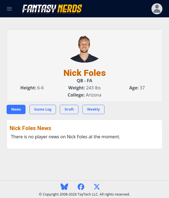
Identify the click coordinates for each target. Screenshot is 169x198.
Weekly (93, 109)
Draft (69, 109)
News (16, 109)
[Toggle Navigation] (9, 9)
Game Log (42, 109)
